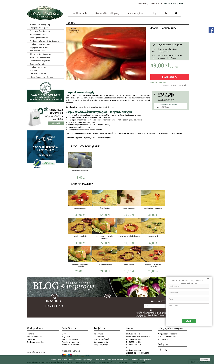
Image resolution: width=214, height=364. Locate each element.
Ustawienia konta (101, 341)
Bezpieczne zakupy (70, 338)
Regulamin (66, 335)
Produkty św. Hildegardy (40, 24)
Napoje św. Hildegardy (39, 27)
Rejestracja (98, 333)
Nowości (33, 70)
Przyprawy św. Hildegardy (40, 30)
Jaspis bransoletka (80, 235)
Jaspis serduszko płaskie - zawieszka (104, 236)
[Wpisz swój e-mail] (159, 305)
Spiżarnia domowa (38, 34)
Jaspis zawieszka (80, 207)
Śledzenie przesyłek (35, 341)
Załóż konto (155, 3)
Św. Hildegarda (79, 12)
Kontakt (30, 333)
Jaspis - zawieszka (129, 207)
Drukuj (183, 84)
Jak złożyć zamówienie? (71, 344)
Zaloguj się (141, 3)
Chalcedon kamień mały (80, 170)
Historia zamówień (101, 338)
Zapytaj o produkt (170, 84)
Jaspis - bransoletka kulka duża (128, 235)
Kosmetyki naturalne (39, 37)
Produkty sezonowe (38, 66)
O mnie (65, 333)
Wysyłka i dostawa (34, 335)
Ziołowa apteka (135, 12)
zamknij (204, 360)
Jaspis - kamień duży (105, 263)
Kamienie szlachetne (38, 50)
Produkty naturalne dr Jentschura (44, 40)
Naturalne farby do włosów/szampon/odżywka (41, 75)
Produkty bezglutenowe (40, 44)
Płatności (31, 338)
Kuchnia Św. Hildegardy (107, 12)
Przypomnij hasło (101, 344)
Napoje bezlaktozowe (39, 47)
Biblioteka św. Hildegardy (40, 53)
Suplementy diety (37, 63)
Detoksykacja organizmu (40, 60)
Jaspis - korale (129, 263)
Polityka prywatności (70, 341)
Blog (154, 12)
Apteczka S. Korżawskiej (40, 57)
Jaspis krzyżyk (104, 207)
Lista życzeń (99, 335)
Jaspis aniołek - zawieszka (153, 207)
